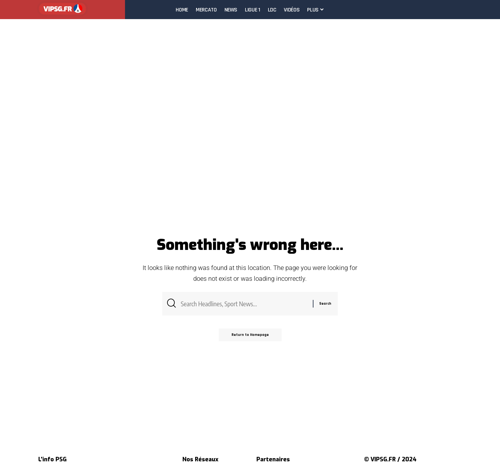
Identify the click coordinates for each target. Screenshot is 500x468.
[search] (494, 9)
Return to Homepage (250, 334)
